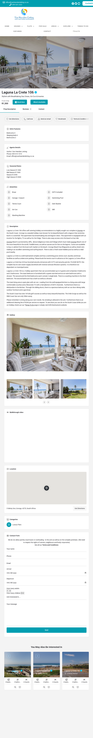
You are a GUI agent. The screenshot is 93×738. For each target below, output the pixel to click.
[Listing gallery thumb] (47, 344)
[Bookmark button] (20, 687)
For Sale (42, 26)
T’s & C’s (76, 31)
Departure (10, 579)
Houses (18, 26)
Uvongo (80, 230)
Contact (47, 31)
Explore (68, 26)
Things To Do (82, 26)
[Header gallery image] (23, 62)
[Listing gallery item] (19, 389)
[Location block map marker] (46, 488)
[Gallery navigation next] (48, 402)
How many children (15, 593)
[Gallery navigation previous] (45, 402)
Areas (55, 26)
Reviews (27, 109)
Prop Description (9, 109)
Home (7, 26)
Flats (30, 26)
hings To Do (30, 305)
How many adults (13, 588)
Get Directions (80, 508)
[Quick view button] (15, 687)
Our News (17, 31)
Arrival (9, 569)
